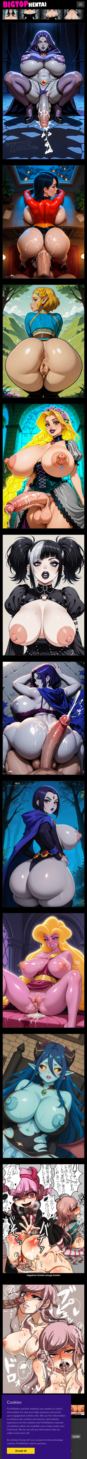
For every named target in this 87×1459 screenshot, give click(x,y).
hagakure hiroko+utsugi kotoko (43, 1275)
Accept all (20, 1450)
